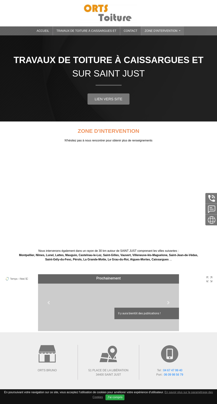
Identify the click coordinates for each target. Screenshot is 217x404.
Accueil (43, 30)
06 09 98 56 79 (173, 374)
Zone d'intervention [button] (161, 30)
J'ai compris (114, 397)
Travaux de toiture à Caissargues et (86, 30)
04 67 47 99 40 (172, 370)
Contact (130, 30)
